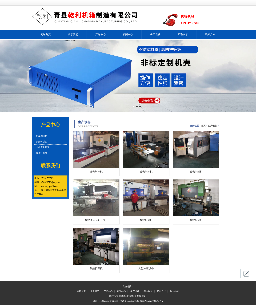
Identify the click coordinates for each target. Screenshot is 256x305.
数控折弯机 (146, 220)
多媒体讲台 (41, 141)
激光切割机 (96, 171)
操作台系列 (41, 153)
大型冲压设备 (146, 268)
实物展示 (183, 34)
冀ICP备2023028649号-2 (151, 301)
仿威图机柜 (41, 136)
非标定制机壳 (42, 147)
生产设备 (155, 34)
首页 (203, 126)
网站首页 (45, 34)
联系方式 (210, 34)
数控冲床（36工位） (96, 220)
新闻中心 (128, 34)
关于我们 (73, 34)
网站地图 (174, 291)
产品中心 (100, 34)
